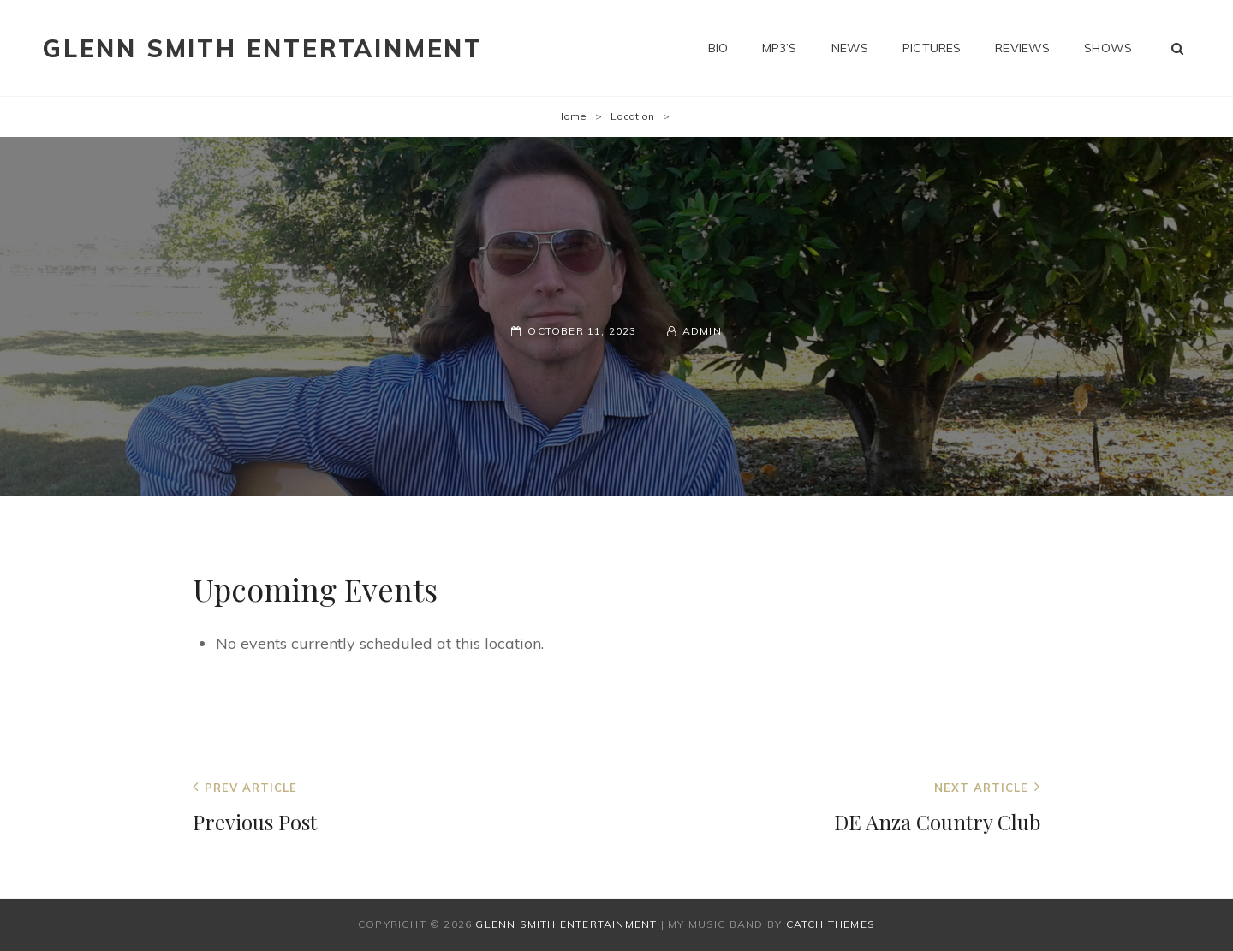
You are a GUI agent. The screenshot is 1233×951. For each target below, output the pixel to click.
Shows (1108, 48)
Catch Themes (830, 924)
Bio (718, 48)
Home (571, 116)
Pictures (931, 48)
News (850, 48)
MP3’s (779, 48)
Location (632, 116)
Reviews (1022, 48)
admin (702, 330)
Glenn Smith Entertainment (263, 48)
